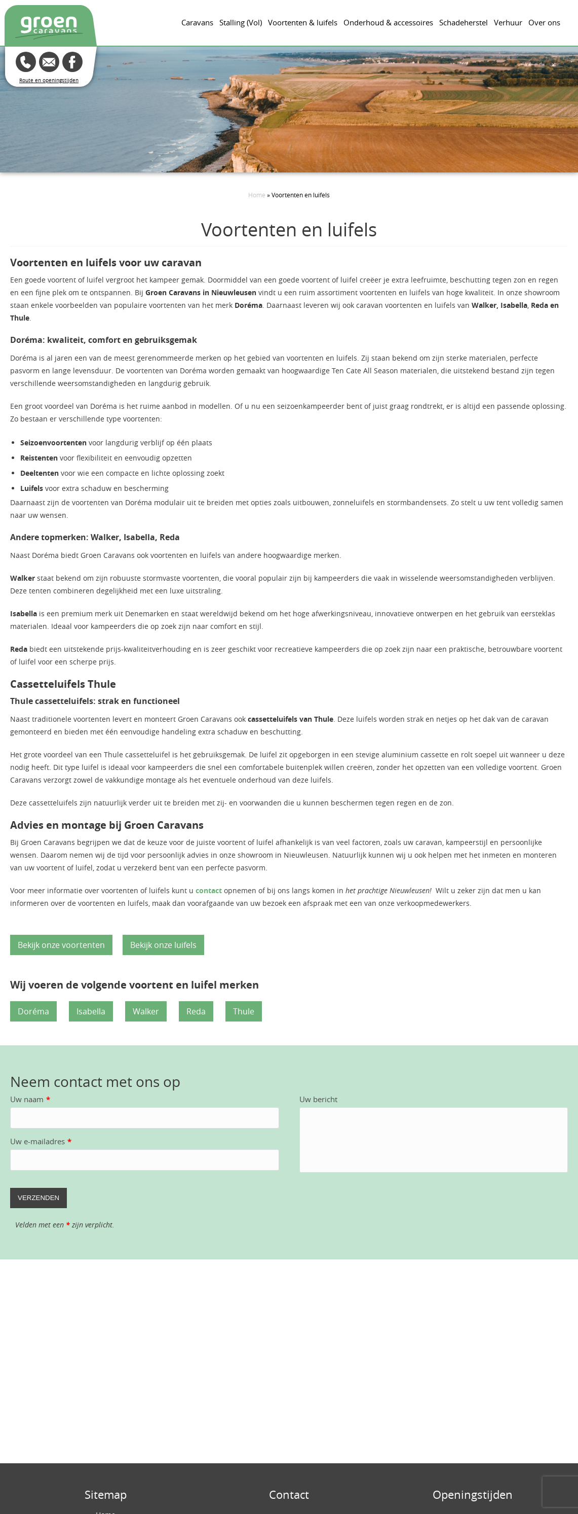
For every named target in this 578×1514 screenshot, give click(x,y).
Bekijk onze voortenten (61, 944)
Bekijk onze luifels (163, 944)
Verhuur (508, 22)
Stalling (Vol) (240, 22)
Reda (196, 1011)
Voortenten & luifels (302, 22)
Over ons (544, 22)
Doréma (33, 1011)
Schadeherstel (463, 22)
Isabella (90, 1011)
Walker (146, 1011)
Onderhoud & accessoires (388, 22)
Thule (243, 1011)
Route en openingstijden (49, 80)
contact (209, 890)
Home (256, 195)
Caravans (197, 22)
